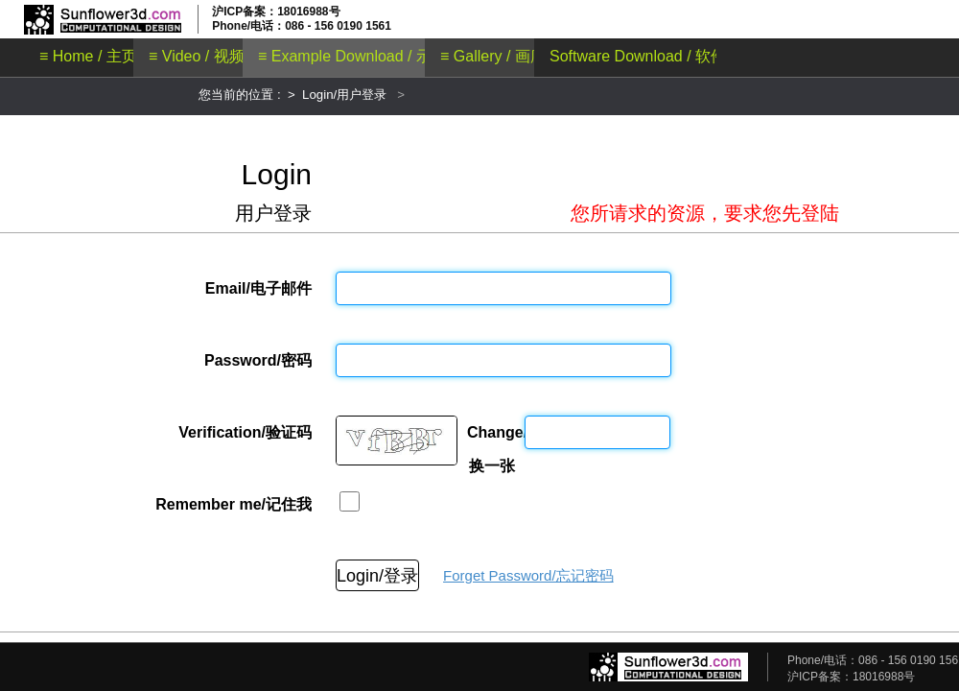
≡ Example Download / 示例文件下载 (383, 56)
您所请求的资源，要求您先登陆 (705, 213)
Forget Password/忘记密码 (528, 575)
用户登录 (273, 213)
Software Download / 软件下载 (653, 56)
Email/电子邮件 (258, 288)
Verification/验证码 (245, 432)
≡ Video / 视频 (197, 56)
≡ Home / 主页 (88, 56)
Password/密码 (258, 360)
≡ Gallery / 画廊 (493, 56)
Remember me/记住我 (233, 504)
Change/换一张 (491, 436)
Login (277, 173)
